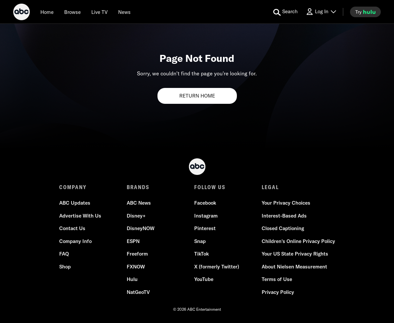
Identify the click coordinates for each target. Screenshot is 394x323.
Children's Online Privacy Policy (298, 241)
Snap (200, 241)
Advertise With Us (80, 216)
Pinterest (205, 228)
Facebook (205, 203)
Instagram (206, 216)
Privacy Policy (278, 292)
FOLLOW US (210, 187)
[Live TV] (99, 12)
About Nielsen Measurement (294, 266)
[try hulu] (365, 12)
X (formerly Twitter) (216, 266)
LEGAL (270, 187)
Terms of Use (277, 279)
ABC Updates (74, 203)
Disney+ (136, 216)
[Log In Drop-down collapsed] (321, 11)
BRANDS (138, 187)
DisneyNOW (140, 228)
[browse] (72, 12)
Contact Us (72, 228)
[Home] (47, 12)
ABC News (139, 203)
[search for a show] (285, 12)
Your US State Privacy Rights (295, 254)
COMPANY (73, 187)
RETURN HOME (197, 96)
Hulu (132, 279)
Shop (65, 266)
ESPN (133, 241)
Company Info (75, 241)
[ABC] (21, 13)
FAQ (64, 254)
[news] (124, 12)
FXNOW (136, 266)
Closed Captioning (283, 228)
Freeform (137, 254)
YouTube (203, 279)
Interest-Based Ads (284, 216)
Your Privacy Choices (286, 203)
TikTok (201, 254)
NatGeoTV (138, 292)
